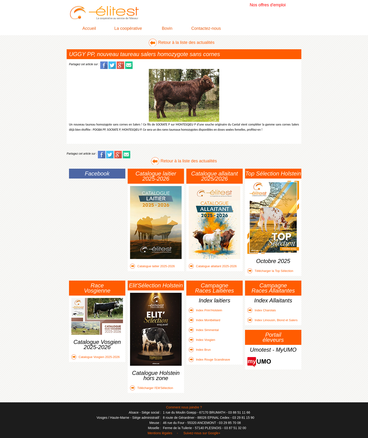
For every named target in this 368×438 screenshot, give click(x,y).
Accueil (89, 28)
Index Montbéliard (204, 320)
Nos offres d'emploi (268, 5)
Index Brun (200, 349)
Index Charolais (261, 310)
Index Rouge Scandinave (209, 359)
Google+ (214, 433)
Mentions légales (160, 433)
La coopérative (128, 28)
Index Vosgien (202, 340)
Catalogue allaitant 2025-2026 (213, 266)
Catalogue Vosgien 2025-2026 (95, 357)
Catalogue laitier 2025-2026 (152, 266)
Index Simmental (204, 330)
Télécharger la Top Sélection (270, 271)
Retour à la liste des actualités (186, 42)
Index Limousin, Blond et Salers (272, 320)
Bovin (167, 28)
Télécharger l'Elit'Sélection (151, 388)
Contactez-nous (206, 28)
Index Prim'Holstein (205, 310)
